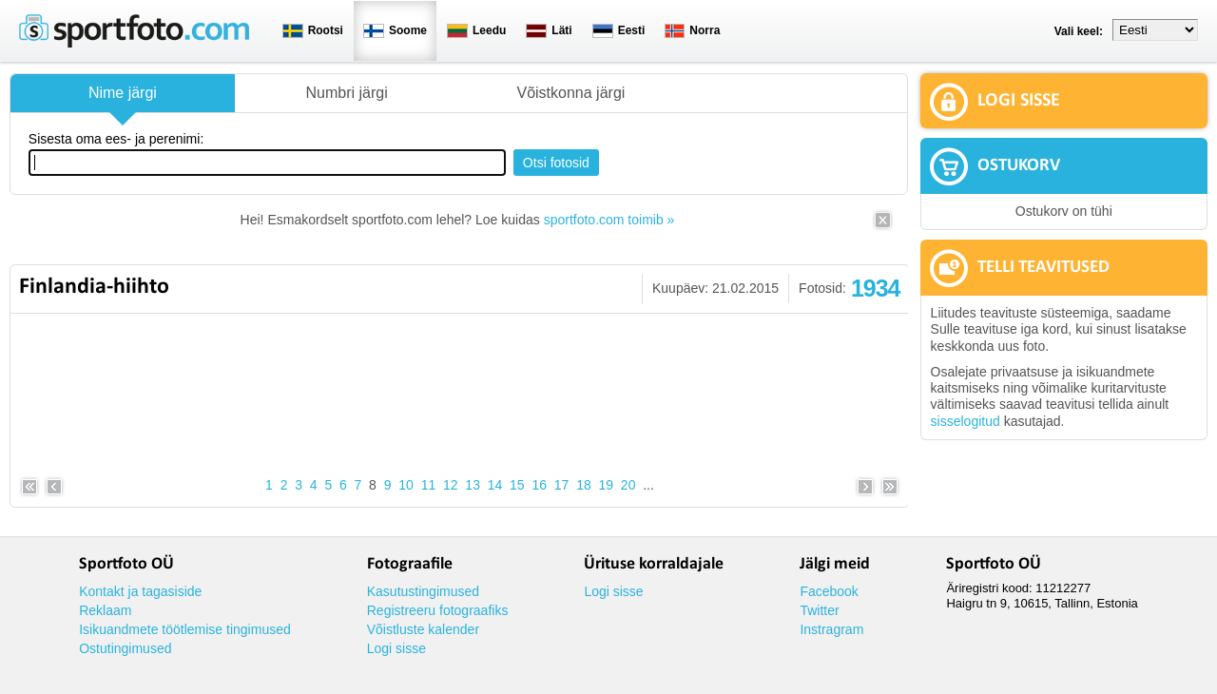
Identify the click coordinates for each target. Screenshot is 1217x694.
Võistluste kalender (423, 629)
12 (450, 484)
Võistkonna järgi (570, 93)
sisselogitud (965, 421)
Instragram (831, 629)
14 (495, 484)
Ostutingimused (125, 648)
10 (406, 484)
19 (606, 484)
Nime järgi (122, 93)
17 (562, 484)
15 (517, 484)
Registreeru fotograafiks (438, 610)
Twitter (819, 610)
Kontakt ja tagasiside (140, 591)
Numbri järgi (347, 93)
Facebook (829, 591)
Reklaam (105, 610)
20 (628, 484)
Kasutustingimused (423, 591)
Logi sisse (396, 648)
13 (472, 484)
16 (539, 484)
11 (428, 484)
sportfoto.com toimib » (609, 219)
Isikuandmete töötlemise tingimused (185, 629)
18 (583, 484)
